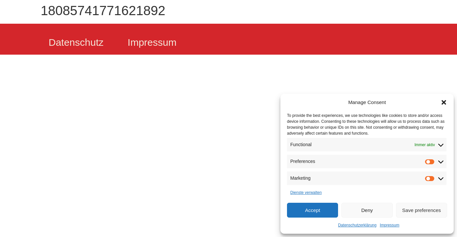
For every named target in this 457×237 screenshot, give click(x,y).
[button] (444, 102)
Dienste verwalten (306, 192)
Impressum (389, 225)
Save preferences (421, 210)
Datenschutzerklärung (357, 225)
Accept (312, 210)
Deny (367, 210)
